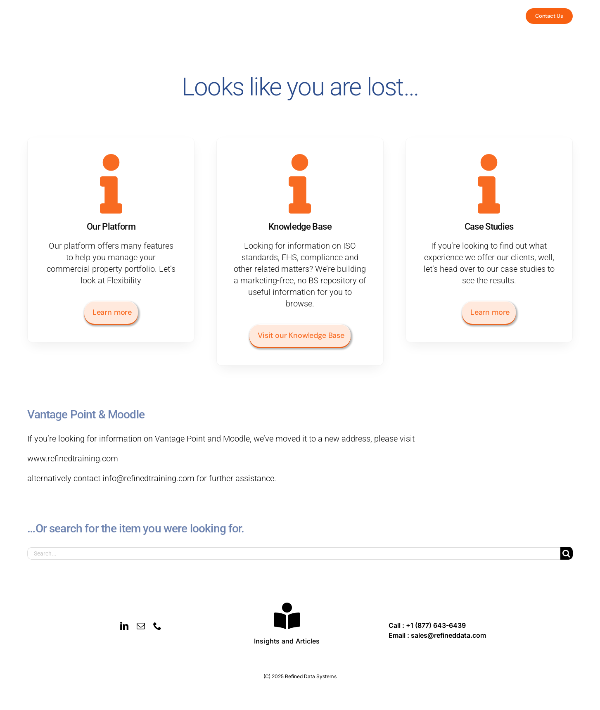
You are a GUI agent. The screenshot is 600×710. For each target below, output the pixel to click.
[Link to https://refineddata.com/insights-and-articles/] (287, 616)
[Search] (566, 553)
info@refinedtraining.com (148, 478)
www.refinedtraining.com (72, 458)
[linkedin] (124, 626)
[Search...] (293, 553)
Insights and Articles (287, 641)
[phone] (157, 626)
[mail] (141, 626)
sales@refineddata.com (448, 635)
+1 (436, 625)
